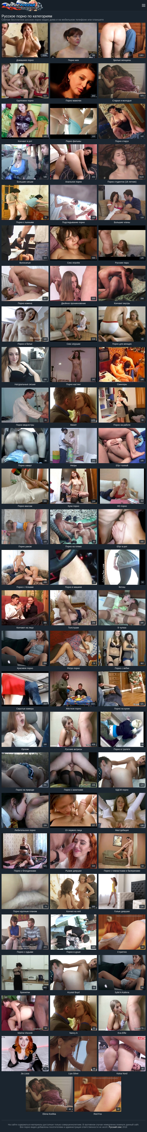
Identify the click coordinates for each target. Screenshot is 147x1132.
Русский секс (115, 1127)
